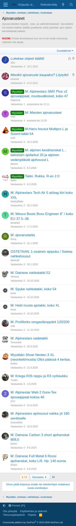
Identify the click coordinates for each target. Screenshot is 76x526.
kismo (14, 443)
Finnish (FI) (17, 505)
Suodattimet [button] (64, 50)
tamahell (15, 222)
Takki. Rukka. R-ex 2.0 (42, 176)
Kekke (14, 363)
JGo (13, 62)
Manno (14, 164)
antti (13, 138)
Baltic (13, 180)
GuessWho (16, 422)
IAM (13, 326)
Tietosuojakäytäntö (14, 514)
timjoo (14, 464)
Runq (13, 239)
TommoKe (16, 342)
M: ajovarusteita (23, 235)
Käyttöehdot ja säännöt (33, 511)
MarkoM (15, 260)
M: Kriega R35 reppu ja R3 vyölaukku (39, 376)
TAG (13, 116)
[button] (4, 505)
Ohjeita (32, 514)
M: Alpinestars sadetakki (29, 338)
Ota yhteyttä (10, 511)
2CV (13, 401)
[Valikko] (5, 5)
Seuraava (40, 477)
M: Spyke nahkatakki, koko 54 (33, 289)
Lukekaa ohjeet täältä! (27, 59)
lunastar (15, 79)
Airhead (15, 276)
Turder (14, 380)
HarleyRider (17, 201)
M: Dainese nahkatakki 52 (30, 273)
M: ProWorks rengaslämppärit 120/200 (40, 322)
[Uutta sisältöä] (63, 4)
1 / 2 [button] (24, 477)
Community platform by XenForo (33, 522)
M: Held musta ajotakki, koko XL (35, 305)
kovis (13, 293)
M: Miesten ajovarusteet (43, 113)
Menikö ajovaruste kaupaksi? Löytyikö (40, 75)
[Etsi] (71, 4)
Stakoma (15, 100)
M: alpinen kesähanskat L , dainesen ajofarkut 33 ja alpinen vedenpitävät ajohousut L (38, 155)
